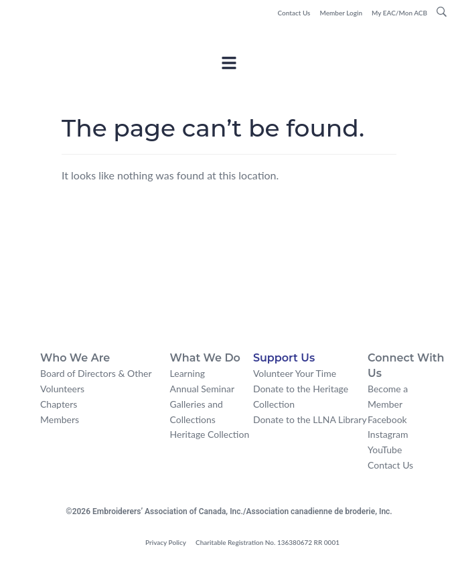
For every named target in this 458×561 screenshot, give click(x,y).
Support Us (284, 357)
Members (59, 419)
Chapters (58, 404)
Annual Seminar (202, 388)
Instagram (388, 434)
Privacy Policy (165, 542)
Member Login (340, 13)
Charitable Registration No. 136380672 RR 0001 (267, 542)
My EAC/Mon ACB (399, 13)
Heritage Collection (210, 434)
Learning (187, 373)
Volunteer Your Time (294, 373)
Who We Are (75, 357)
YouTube (385, 449)
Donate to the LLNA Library (310, 419)
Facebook (387, 419)
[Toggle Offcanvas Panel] (229, 65)
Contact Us (293, 13)
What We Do (205, 357)
